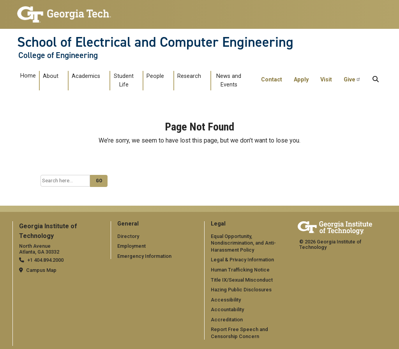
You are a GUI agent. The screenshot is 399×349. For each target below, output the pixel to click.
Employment (131, 246)
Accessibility (226, 300)
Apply (301, 79)
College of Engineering (58, 55)
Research (189, 76)
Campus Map (41, 270)
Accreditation (227, 320)
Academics (86, 76)
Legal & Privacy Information (242, 260)
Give (352, 79)
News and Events (228, 80)
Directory (128, 236)
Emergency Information (144, 256)
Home (28, 75)
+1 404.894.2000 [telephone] (45, 260)
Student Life (124, 80)
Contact (271, 79)
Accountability (227, 309)
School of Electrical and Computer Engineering (155, 42)
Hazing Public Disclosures (241, 290)
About (50, 76)
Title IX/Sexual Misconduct (242, 280)
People (155, 76)
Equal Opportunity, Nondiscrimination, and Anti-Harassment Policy (243, 243)
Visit (326, 79)
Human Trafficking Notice (240, 270)
